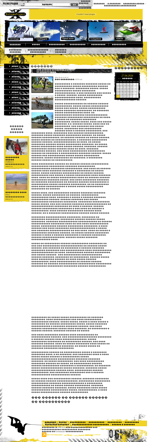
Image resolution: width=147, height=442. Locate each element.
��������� (98, 44)
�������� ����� (133, 3)
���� (13, 66)
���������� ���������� (120, 5)
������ (15, 87)
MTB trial (78, 79)
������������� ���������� (90, 424)
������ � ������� (123, 424)
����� (36, 44)
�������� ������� (57, 424)
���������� (57, 44)
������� (99, 3)
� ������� (114, 3)
